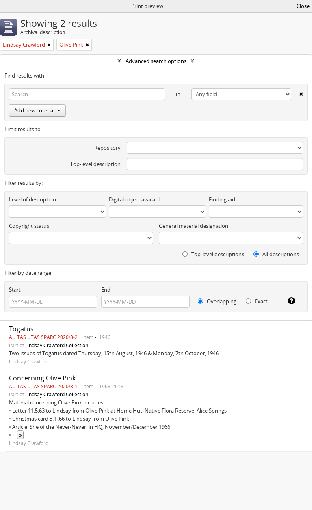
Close (303, 6)
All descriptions (276, 254)
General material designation (193, 225)
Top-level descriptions (213, 254)
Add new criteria (37, 110)
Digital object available (135, 199)
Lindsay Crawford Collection (56, 345)
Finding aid (222, 199)
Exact (257, 301)
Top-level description (95, 164)
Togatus (21, 328)
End (105, 289)
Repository (107, 147)
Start (15, 289)
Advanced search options (156, 61)
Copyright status (29, 225)
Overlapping (217, 301)
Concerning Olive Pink (42, 378)
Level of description (32, 199)
